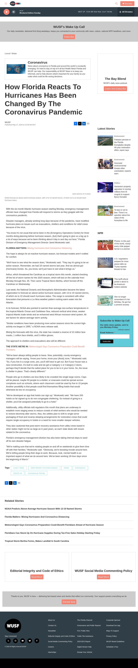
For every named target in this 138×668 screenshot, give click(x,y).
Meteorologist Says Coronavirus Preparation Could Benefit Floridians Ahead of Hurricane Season (54, 525)
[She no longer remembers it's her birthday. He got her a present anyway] (105, 301)
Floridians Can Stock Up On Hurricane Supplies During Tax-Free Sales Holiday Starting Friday (52, 533)
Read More (36, 576)
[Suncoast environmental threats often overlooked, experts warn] (105, 164)
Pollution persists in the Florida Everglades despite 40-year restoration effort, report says (122, 145)
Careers (51, 647)
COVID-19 (17, 473)
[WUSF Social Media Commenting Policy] (103, 559)
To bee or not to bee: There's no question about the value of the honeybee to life (122, 215)
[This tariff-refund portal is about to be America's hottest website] (105, 283)
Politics (117, 183)
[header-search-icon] (116, 3)
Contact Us (52, 625)
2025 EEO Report (83, 641)
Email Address (107, 332)
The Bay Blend (115, 79)
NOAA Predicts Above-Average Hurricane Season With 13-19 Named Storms (43, 509)
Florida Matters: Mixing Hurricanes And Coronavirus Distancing (37, 517)
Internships (52, 652)
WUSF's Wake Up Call (69, 27)
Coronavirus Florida (36, 473)
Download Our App (113, 625)
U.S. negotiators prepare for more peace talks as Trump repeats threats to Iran (121, 264)
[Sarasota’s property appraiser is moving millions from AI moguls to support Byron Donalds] (105, 187)
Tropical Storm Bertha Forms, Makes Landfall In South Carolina (37, 541)
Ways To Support (112, 631)
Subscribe (69, 36)
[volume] (14, 12)
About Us (51, 620)
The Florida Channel (84, 620)
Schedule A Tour (112, 647)
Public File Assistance (85, 636)
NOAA (66, 468)
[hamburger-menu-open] (6, 3)
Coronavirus (37, 62)
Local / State (11, 53)
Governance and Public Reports (89, 625)
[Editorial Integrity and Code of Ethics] (37, 559)
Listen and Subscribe (115, 88)
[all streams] (125, 12)
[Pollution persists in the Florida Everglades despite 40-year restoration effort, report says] (105, 140)
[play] (6, 12)
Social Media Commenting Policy (60, 641)
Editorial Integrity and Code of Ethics (37, 571)
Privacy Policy (111, 636)
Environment (119, 136)
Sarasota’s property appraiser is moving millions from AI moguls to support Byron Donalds (122, 192)
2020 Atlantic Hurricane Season (44, 468)
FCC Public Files (83, 631)
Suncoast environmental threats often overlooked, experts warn (122, 168)
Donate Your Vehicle (84, 652)
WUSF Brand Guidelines (115, 641)
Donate (128, 3)
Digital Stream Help (84, 647)
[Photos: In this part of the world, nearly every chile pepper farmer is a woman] (105, 245)
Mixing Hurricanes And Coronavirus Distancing (50, 248)
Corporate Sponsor (113, 620)
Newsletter (52, 631)
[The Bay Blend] (115, 64)
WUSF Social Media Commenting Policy (103, 571)
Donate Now (69, 601)
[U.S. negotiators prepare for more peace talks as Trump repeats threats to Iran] (105, 263)
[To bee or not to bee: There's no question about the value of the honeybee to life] (105, 211)
